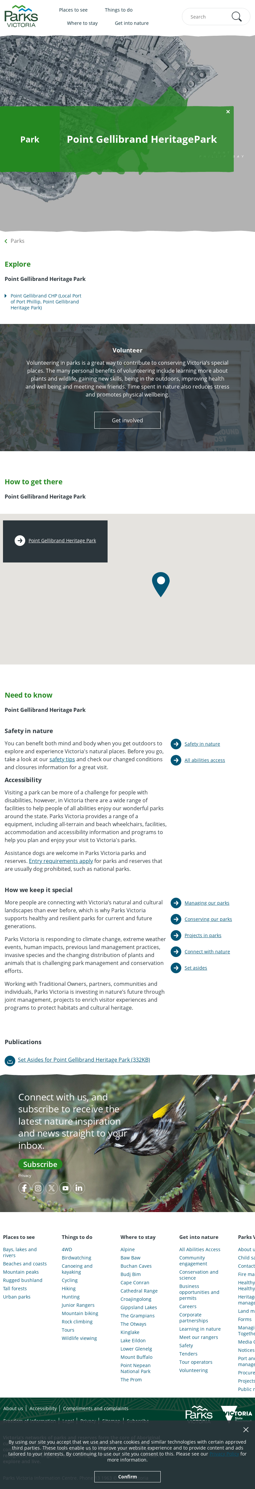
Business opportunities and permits (199, 1292)
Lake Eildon (133, 1341)
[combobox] (216, 16)
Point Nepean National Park (136, 1368)
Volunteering (193, 1370)
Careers (188, 1306)
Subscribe (40, 1164)
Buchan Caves (136, 1266)
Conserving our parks (208, 919)
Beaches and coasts (25, 1264)
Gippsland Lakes (139, 1307)
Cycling (70, 1280)
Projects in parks (203, 935)
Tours (68, 1330)
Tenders (188, 1354)
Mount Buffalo (136, 1357)
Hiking (69, 1289)
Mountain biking (80, 1313)
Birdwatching (76, 1258)
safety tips (62, 759)
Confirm (127, 1476)
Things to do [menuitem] (118, 10)
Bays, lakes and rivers (20, 1252)
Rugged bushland (22, 1280)
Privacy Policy (224, 1454)
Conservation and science (198, 1275)
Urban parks (17, 1297)
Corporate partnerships (193, 1318)
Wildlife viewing (79, 1338)
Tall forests (15, 1289)
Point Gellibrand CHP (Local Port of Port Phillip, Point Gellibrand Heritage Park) (46, 301)
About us (13, 1408)
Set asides (196, 968)
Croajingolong (136, 1299)
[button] (237, 17)
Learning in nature (200, 1329)
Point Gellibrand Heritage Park (62, 541)
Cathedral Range (139, 1291)
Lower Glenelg (136, 1349)
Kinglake (130, 1332)
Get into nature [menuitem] (132, 23)
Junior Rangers (78, 1305)
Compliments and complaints (95, 1408)
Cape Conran (135, 1283)
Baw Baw (130, 1258)
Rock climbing (77, 1322)
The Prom (131, 1380)
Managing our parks (207, 903)
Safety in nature (202, 744)
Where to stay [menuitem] (82, 23)
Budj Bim (131, 1274)
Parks (18, 240)
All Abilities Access (199, 1249)
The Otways (133, 1324)
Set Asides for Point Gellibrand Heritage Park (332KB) (84, 1059)
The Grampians (138, 1316)
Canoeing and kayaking (77, 1269)
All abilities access (205, 760)
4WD (67, 1249)
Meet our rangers (198, 1337)
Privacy (24, 1175)
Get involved (127, 420)
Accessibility (43, 1408)
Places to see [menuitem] (73, 10)
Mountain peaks (21, 1272)
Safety (186, 1346)
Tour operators (195, 1362)
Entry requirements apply (61, 861)
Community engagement (193, 1261)
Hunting (71, 1297)
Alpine (128, 1249)
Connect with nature (207, 951)
